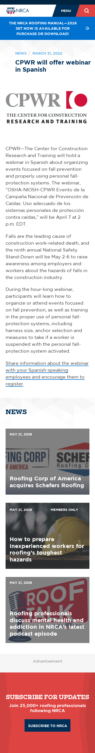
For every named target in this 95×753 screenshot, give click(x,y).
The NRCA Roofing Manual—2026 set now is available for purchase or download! (49, 28)
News (21, 53)
